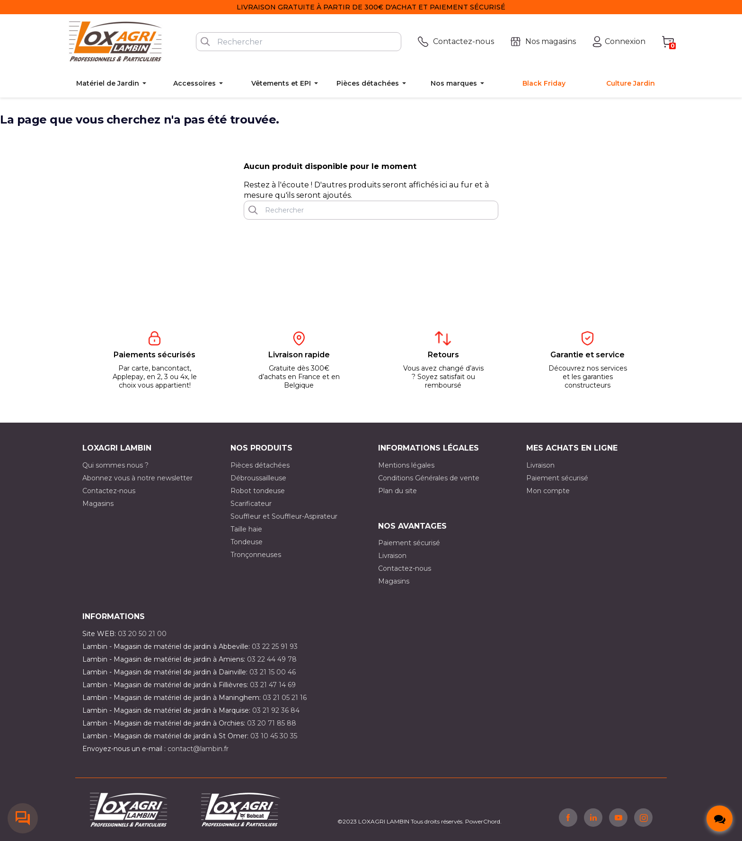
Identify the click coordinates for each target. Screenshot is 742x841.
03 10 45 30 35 (273, 736)
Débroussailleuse (258, 478)
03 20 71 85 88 (271, 723)
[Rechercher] (298, 41)
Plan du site (397, 491)
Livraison (540, 465)
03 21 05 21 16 (285, 697)
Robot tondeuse (257, 491)
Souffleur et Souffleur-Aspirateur (283, 516)
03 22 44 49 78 (272, 659)
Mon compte (548, 491)
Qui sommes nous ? (115, 465)
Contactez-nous (108, 491)
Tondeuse (246, 542)
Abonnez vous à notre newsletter (137, 478)
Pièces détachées (260, 465)
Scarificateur (251, 503)
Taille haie (246, 529)
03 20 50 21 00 (142, 633)
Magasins (98, 503)
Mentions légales (406, 465)
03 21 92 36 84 (276, 710)
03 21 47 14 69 (273, 685)
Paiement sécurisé (557, 478)
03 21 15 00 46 (272, 672)
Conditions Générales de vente (428, 478)
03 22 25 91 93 (275, 646)
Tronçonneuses (255, 554)
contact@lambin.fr (198, 748)
